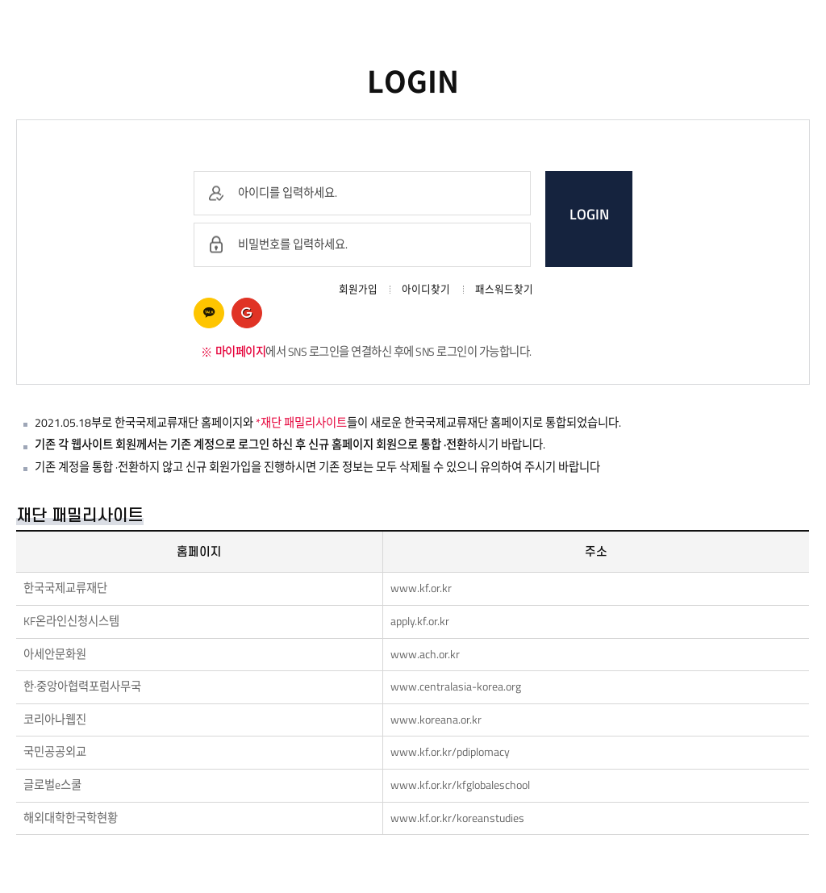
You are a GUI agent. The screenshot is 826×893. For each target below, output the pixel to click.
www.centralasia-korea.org (455, 686)
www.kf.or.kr (421, 588)
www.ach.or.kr (425, 654)
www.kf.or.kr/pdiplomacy (450, 752)
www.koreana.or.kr (436, 719)
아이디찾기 (426, 289)
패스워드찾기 (504, 289)
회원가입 (358, 289)
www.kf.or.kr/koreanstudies (457, 818)
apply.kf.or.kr (419, 621)
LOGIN (589, 214)
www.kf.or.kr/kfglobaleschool (460, 785)
